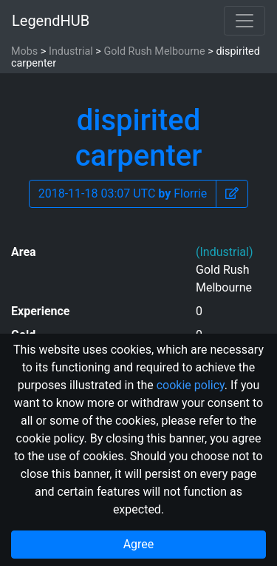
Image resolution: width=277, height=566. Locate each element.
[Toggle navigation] (244, 21)
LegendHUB (50, 21)
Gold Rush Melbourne (154, 51)
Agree (138, 544)
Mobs (24, 51)
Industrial (71, 51)
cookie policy (191, 385)
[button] (232, 194)
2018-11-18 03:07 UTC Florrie (123, 193)
